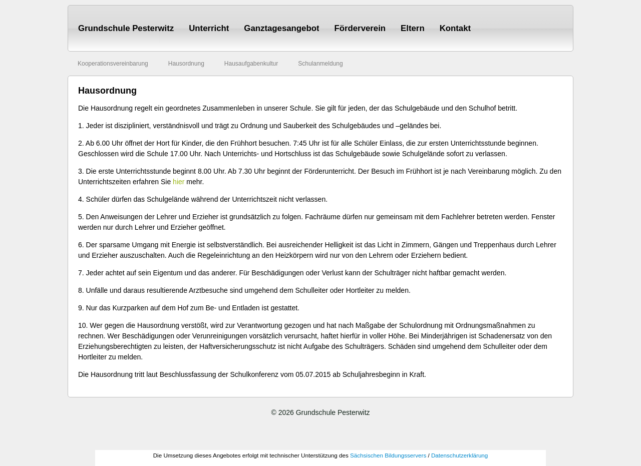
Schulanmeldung (320, 63)
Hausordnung (186, 63)
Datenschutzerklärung (459, 455)
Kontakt (455, 28)
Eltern (413, 28)
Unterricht (209, 28)
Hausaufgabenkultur (251, 63)
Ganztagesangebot (281, 28)
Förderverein (360, 28)
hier (178, 182)
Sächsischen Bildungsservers (388, 455)
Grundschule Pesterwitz (126, 28)
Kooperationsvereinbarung (113, 63)
